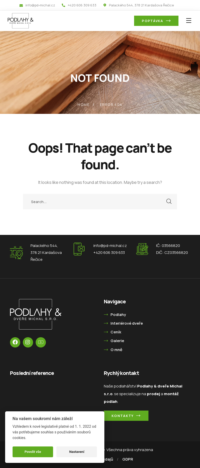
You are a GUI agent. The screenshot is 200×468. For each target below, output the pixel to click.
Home (83, 104)
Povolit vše (33, 452)
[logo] (20, 20)
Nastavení (76, 452)
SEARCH (169, 201)
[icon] (15, 342)
